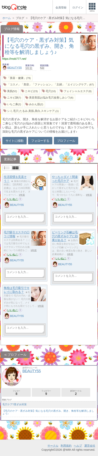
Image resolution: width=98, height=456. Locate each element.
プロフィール (66, 140)
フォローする (40, 140)
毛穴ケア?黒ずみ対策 (14, 404)
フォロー (16, 392)
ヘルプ (78, 445)
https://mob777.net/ (14, 58)
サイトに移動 (14, 140)
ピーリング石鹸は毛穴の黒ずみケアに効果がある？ (65, 236)
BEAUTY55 (12, 67)
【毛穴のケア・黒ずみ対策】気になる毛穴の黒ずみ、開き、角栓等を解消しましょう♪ (39, 46)
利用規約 (66, 445)
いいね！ (12, 199)
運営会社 (89, 445)
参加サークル (75, 392)
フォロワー (46, 392)
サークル (52, 445)
